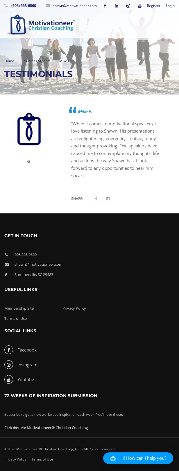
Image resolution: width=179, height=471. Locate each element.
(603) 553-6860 (23, 5)
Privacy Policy (74, 308)
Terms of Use (15, 318)
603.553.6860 (26, 254)
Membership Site (19, 308)
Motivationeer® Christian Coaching (57, 427)
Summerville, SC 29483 (34, 274)
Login (170, 5)
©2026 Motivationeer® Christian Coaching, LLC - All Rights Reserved (59, 449)
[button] (138, 458)
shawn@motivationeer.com (75, 5)
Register (153, 5)
